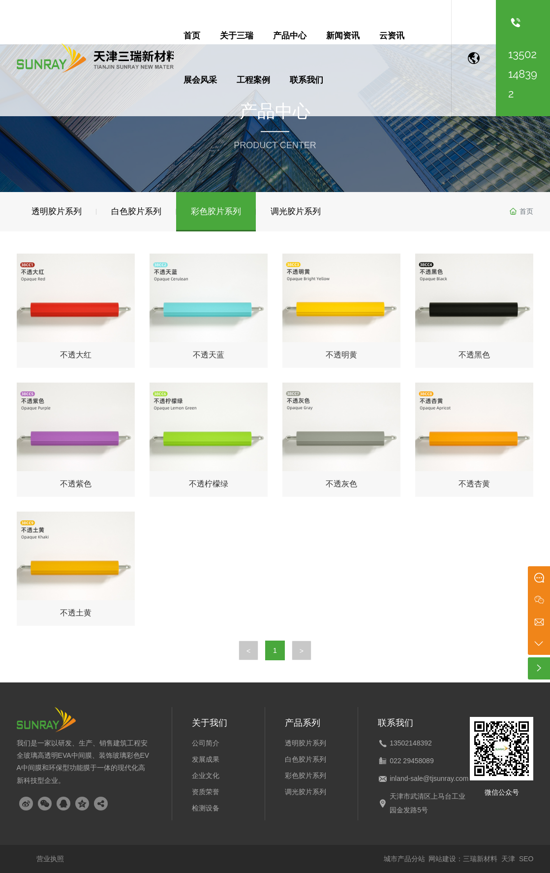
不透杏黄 (474, 484)
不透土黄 (76, 613)
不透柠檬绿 (208, 484)
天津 (508, 859)
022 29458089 (412, 761)
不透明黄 (341, 355)
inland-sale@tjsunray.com (429, 778)
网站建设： (445, 859)
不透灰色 (341, 484)
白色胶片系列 (305, 759)
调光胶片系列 (305, 792)
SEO (526, 859)
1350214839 (409, 743)
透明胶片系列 (305, 743)
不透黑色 (474, 355)
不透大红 (76, 355)
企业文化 (205, 775)
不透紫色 (76, 484)
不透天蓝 (208, 355)
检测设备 (205, 808)
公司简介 (205, 743)
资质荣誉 (205, 792)
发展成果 (205, 759)
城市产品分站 (404, 859)
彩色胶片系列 (305, 775)
